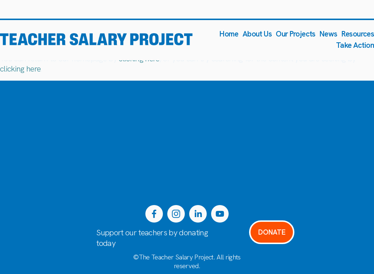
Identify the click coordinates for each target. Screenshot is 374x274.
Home (229, 34)
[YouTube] (220, 214)
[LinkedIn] (198, 214)
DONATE (272, 232)
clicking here (20, 68)
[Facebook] (154, 214)
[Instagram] (176, 214)
